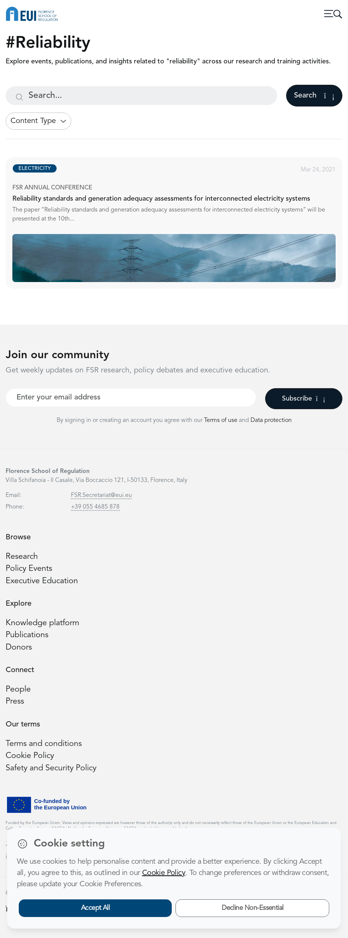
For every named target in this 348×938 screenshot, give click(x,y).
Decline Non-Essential (253, 908)
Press (15, 701)
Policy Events (29, 569)
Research (22, 557)
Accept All (95, 908)
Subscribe (303, 398)
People (18, 689)
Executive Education (42, 581)
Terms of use (221, 420)
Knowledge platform (42, 623)
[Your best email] (131, 397)
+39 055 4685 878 (95, 507)
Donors (19, 647)
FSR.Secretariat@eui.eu (101, 495)
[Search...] (141, 95)
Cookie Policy (30, 756)
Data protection (271, 420)
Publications (27, 635)
